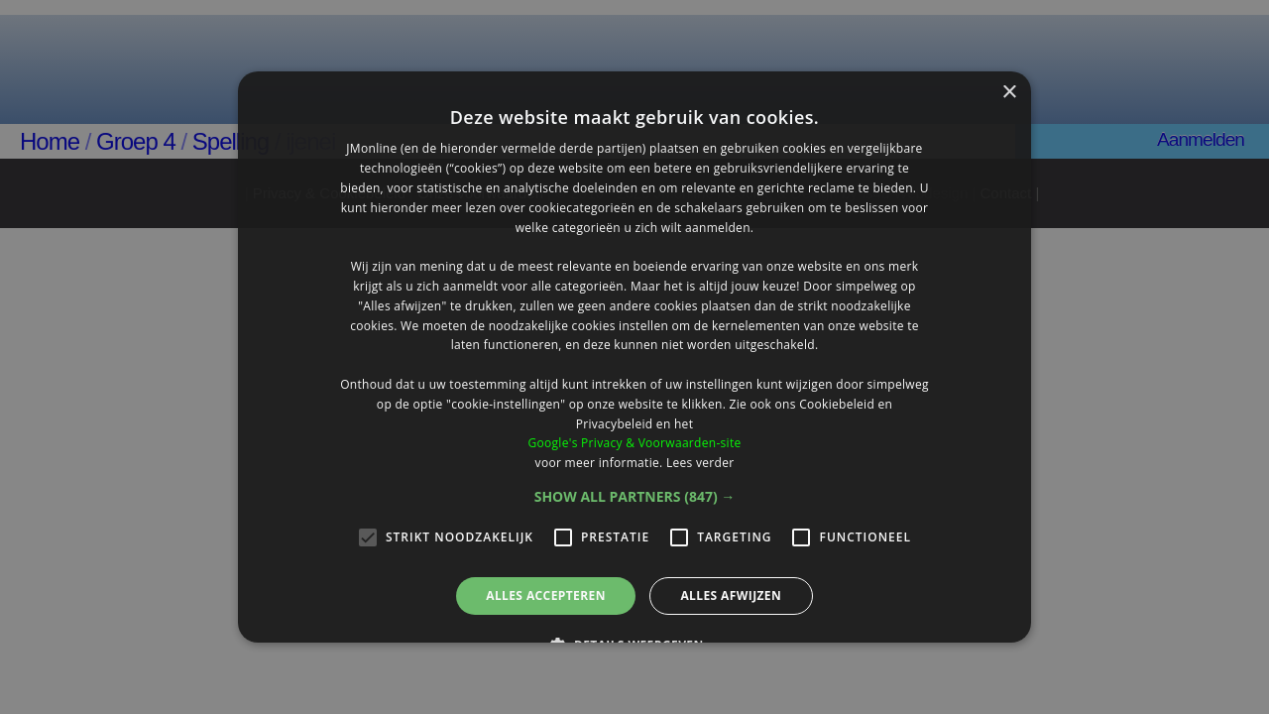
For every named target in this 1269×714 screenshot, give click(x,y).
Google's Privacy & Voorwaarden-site (634, 442)
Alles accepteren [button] (546, 595)
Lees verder (700, 462)
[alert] (634, 357)
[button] (635, 497)
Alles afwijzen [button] (730, 595)
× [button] (1008, 92)
